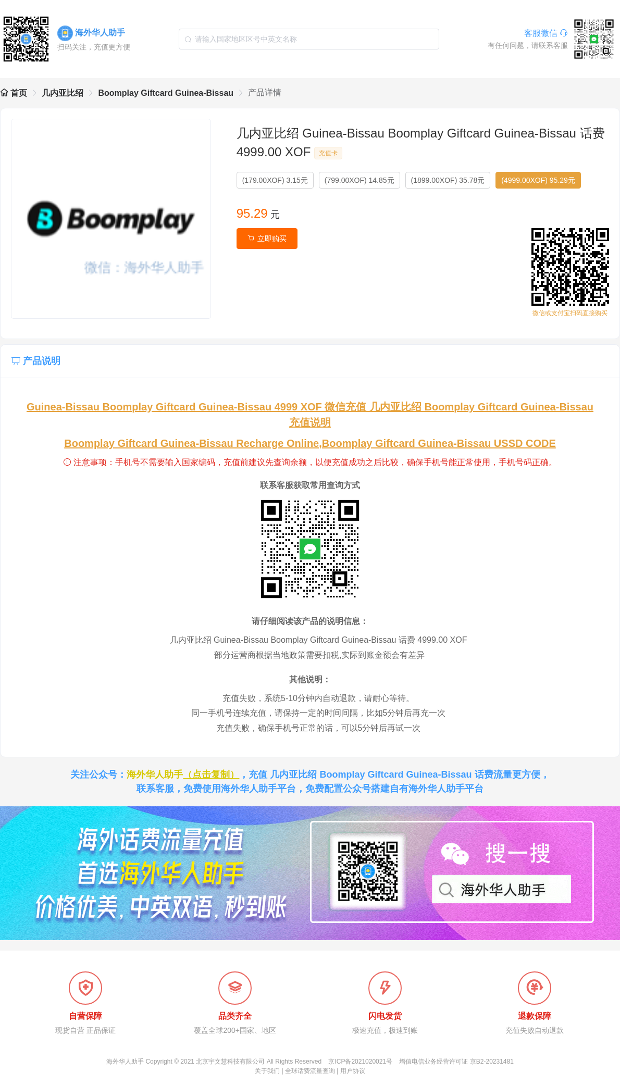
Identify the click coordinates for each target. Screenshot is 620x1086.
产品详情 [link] (264, 92)
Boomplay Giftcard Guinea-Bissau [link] (165, 93)
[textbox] (309, 39)
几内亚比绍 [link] (62, 93)
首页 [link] (13, 93)
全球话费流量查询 (310, 1071)
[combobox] (309, 39)
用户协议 (352, 1071)
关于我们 (267, 1071)
